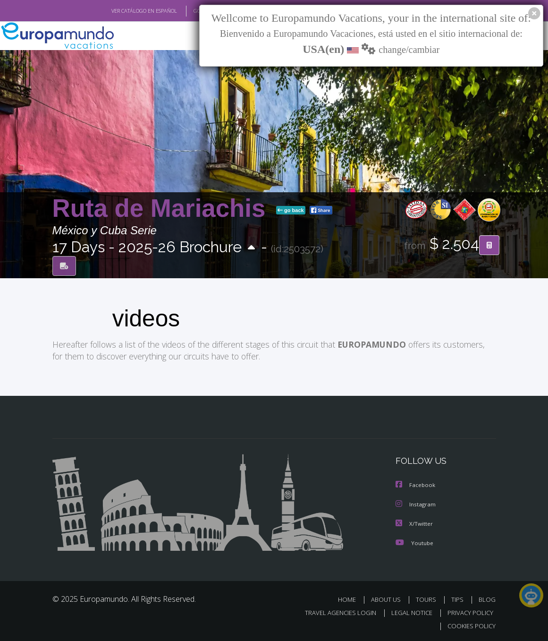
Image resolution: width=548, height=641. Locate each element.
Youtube (414, 541)
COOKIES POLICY (470, 624)
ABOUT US (389, 598)
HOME (351, 598)
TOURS (428, 598)
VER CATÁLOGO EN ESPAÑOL (122, 11)
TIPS (459, 598)
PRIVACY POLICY (468, 611)
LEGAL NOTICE (407, 611)
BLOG (487, 598)
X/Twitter (414, 522)
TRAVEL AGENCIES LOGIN (333, 611)
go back (291, 211)
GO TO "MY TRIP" (197, 11)
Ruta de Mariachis (162, 208)
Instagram (416, 503)
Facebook (416, 484)
